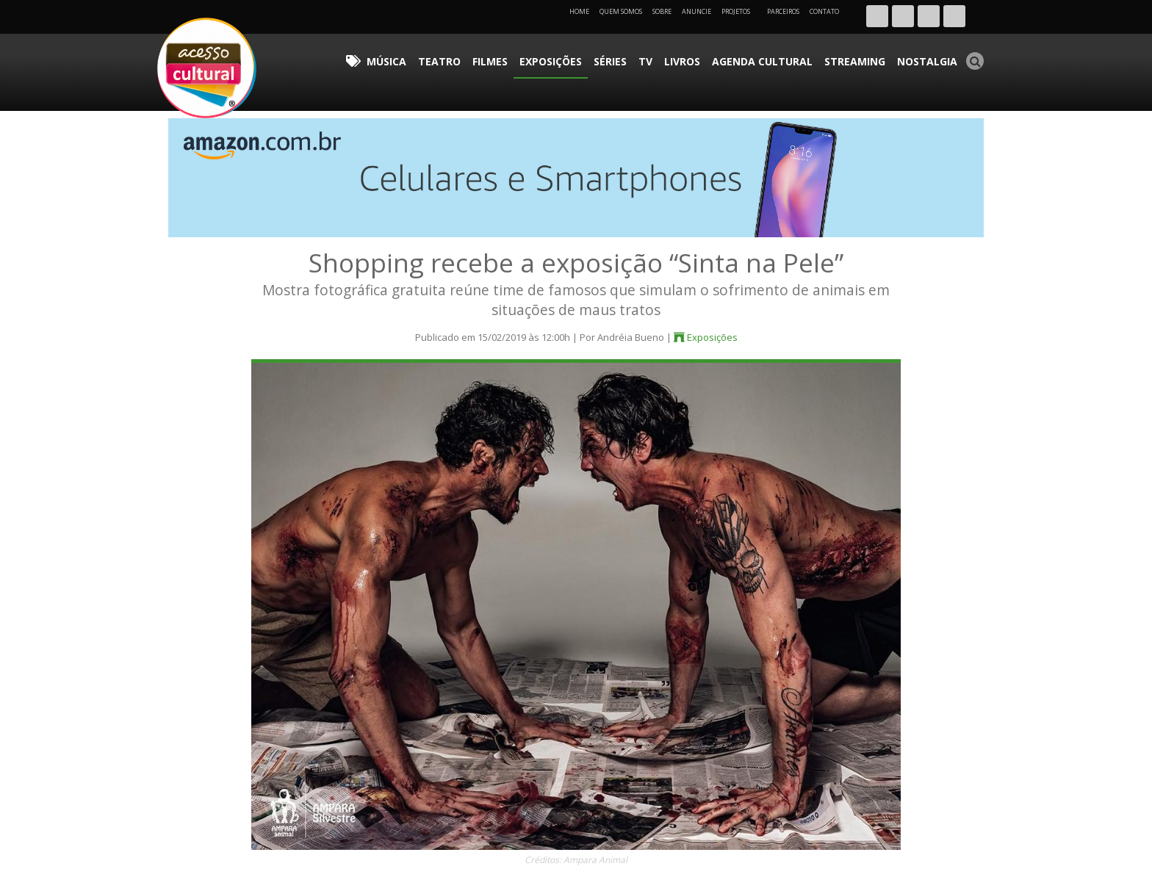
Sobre (662, 11)
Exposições (622, 55)
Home (579, 11)
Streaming (873, 55)
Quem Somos (621, 11)
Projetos (740, 11)
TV (700, 55)
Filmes (571, 55)
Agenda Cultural (796, 55)
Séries (672, 55)
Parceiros (783, 11)
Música (487, 55)
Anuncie (696, 11)
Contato (824, 11)
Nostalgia (933, 55)
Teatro (530, 55)
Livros (729, 55)
